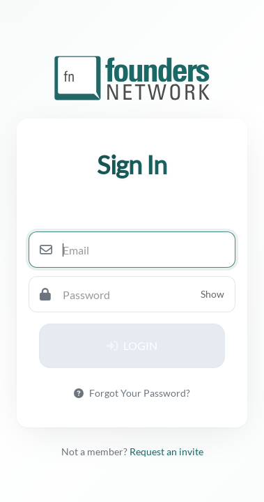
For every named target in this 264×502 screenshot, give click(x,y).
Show (212, 294)
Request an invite (166, 451)
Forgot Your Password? (132, 393)
